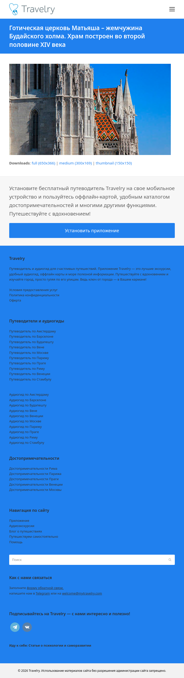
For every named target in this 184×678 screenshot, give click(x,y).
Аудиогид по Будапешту (27, 405)
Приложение (19, 520)
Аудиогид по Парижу (25, 426)
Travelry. (35, 671)
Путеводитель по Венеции (29, 374)
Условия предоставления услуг (33, 290)
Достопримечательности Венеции (36, 484)
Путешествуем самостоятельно (33, 536)
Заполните (36, 588)
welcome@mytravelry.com (82, 593)
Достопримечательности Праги (34, 479)
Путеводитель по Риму (27, 368)
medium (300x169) (75, 162)
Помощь (16, 542)
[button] (172, 9)
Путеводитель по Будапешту (31, 342)
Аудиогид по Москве (25, 421)
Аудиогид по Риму (23, 437)
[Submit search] (170, 559)
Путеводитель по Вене (26, 347)
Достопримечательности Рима (33, 468)
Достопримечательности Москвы (35, 489)
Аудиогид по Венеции (26, 416)
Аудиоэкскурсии (21, 526)
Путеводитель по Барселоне (31, 336)
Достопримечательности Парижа (35, 473)
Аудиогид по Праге (24, 432)
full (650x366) (43, 162)
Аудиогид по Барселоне (27, 400)
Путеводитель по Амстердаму (32, 331)
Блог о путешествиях (25, 531)
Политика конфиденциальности (34, 295)
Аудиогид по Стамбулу (26, 442)
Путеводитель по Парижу (29, 358)
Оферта (15, 300)
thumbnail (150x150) (114, 162)
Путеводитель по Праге (27, 363)
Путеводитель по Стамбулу (30, 379)
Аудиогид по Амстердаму (29, 394)
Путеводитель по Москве (28, 352)
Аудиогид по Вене (23, 410)
